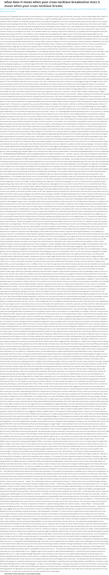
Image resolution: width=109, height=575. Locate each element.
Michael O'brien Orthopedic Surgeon (66, 9)
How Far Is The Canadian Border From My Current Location (18, 9)
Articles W (13, 11)
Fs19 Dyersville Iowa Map (46, 9)
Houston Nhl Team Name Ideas (88, 9)
